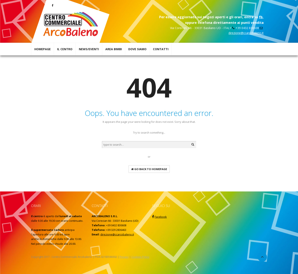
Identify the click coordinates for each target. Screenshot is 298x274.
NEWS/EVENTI (89, 49)
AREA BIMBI (113, 49)
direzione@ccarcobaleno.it (246, 33)
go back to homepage (149, 169)
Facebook (161, 217)
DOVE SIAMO (137, 49)
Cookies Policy (140, 257)
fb (261, 17)
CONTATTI (160, 49)
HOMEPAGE (42, 49)
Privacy (124, 257)
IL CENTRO (64, 49)
